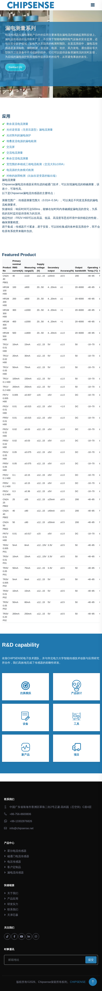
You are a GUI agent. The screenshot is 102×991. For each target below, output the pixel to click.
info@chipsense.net (21, 828)
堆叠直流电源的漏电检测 (21, 141)
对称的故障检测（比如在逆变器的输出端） (32, 175)
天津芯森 (12, 914)
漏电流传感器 (15, 872)
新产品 (25, 754)
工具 (76, 723)
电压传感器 (14, 861)
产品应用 (12, 898)
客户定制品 (14, 867)
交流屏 (10, 146)
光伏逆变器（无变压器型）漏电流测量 (29, 129)
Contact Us (15, 67)
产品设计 (76, 693)
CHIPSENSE (78, 981)
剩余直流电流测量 (17, 123)
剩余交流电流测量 (17, 158)
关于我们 (12, 893)
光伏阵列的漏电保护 (18, 135)
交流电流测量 (14, 152)
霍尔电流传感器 (16, 850)
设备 (25, 723)
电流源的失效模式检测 (20, 170)
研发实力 (12, 904)
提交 (91, 959)
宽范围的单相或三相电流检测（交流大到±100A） (36, 164)
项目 (76, 754)
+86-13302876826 (21, 821)
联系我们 (12, 909)
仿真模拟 (25, 693)
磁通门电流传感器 (18, 856)
